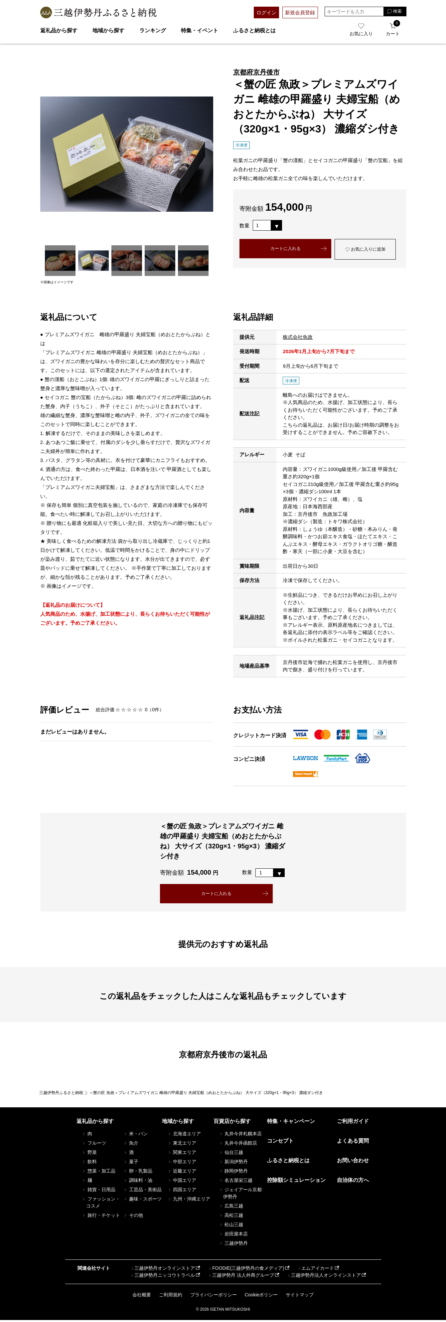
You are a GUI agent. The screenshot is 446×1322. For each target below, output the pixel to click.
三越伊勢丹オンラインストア (162, 1270)
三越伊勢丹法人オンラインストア (323, 1277)
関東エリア (181, 1154)
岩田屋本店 (233, 1235)
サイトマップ (300, 1296)
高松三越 (231, 1216)
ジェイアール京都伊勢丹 (240, 1195)
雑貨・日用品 (98, 1191)
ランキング (152, 30)
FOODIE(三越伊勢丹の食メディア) (246, 1270)
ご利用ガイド (353, 1123)
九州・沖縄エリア (188, 1200)
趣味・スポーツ (142, 1200)
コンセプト (280, 1142)
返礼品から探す (58, 30)
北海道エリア (184, 1135)
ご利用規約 (170, 1296)
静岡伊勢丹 (233, 1172)
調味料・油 (137, 1182)
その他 (133, 1216)
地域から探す (108, 30)
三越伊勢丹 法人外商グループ (241, 1277)
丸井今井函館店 (238, 1144)
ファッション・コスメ (100, 1204)
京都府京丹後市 (256, 72)
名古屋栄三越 (235, 1182)
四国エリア (181, 1191)
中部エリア (181, 1163)
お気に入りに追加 (365, 251)
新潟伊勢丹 (233, 1163)
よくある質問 (353, 1142)
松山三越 (231, 1226)
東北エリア (181, 1144)
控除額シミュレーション (296, 1182)
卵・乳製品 (137, 1172)
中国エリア (181, 1182)
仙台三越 (231, 1154)
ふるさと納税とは (254, 30)
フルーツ (93, 1144)
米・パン (135, 1135)
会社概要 (141, 1296)
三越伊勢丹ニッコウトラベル (162, 1277)
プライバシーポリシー (213, 1296)
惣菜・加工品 (98, 1172)
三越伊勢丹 (233, 1244)
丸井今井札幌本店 (240, 1135)
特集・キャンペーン (291, 1123)
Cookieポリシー (261, 1296)
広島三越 (231, 1207)
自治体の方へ (353, 1182)
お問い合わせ (353, 1162)
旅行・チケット (100, 1216)
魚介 (130, 1144)
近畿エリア (181, 1172)
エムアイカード (315, 1270)
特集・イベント (199, 30)
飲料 (89, 1163)
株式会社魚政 (298, 337)
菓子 (130, 1163)
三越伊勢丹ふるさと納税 (61, 1094)
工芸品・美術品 (142, 1191)
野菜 (89, 1154)
